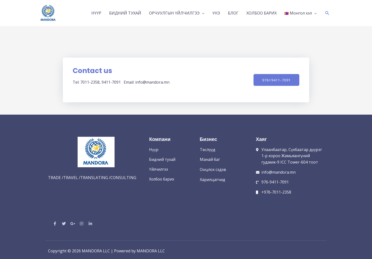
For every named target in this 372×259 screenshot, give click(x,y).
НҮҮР (96, 12)
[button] (275, 77)
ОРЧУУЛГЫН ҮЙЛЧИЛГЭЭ (174, 12)
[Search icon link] (327, 12)
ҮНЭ (216, 12)
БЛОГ (233, 12)
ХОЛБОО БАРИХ (261, 12)
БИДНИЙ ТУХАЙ (125, 12)
